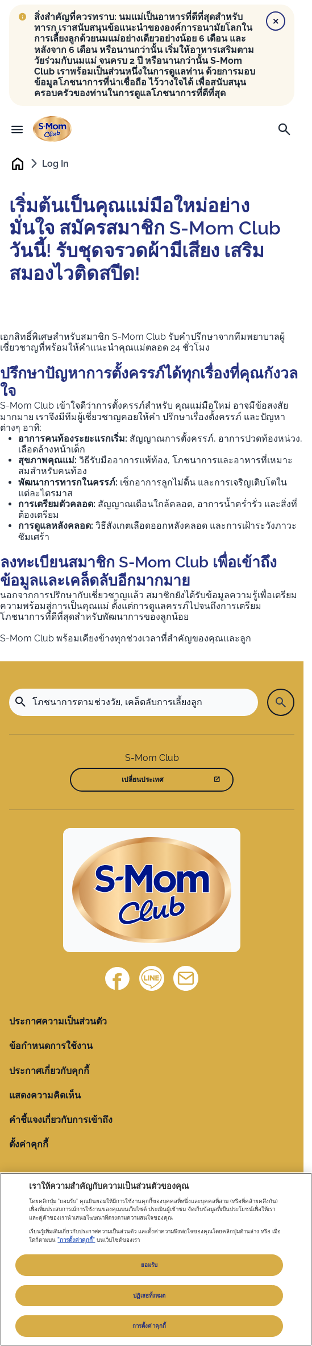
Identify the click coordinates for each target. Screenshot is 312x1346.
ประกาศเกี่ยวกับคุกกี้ (49, 1070)
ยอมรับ (149, 1265)
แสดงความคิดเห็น (45, 1095)
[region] (156, 1259)
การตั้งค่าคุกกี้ (149, 1326)
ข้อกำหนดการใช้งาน (51, 1045)
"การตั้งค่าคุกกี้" (76, 1240)
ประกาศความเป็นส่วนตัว (58, 1021)
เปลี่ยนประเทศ (143, 780)
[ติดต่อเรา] (185, 978)
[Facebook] (117, 978)
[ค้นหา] (284, 129)
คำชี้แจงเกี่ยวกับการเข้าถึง (61, 1119)
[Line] (151, 978)
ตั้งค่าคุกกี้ (28, 1144)
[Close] (275, 21)
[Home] (151, 890)
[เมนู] (17, 129)
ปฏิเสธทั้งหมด (149, 1296)
